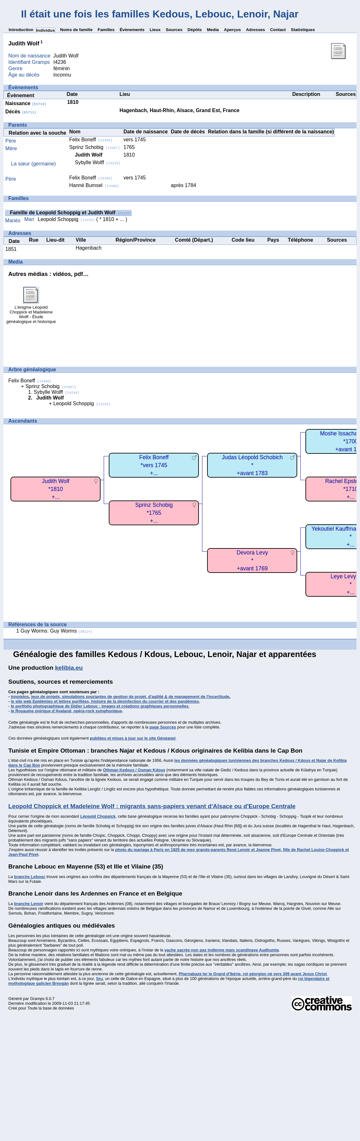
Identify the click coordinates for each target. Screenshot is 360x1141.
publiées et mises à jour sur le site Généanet (132, 738)
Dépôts (194, 29)
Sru (99, 978)
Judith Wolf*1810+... (55, 489)
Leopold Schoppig (66, 219)
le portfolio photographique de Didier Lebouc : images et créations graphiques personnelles (99, 706)
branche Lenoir (28, 903)
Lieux (155, 29)
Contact (278, 29)
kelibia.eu (68, 667)
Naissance (25, 103)
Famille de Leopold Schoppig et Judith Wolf (71, 212)
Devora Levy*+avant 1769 (252, 560)
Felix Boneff (90, 139)
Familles (106, 29)
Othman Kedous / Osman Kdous (134, 770)
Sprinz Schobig (94, 147)
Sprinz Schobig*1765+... (154, 513)
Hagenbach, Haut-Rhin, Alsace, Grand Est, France (179, 110)
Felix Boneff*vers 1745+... (154, 465)
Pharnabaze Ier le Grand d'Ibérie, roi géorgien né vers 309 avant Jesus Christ (253, 973)
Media (213, 29)
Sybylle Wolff (98, 162)
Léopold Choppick (98, 816)
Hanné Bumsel (94, 185)
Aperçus (232, 29)
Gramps (37, 998)
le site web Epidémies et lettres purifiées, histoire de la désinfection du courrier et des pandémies (105, 701)
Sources (174, 29)
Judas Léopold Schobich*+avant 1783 (252, 465)
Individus (45, 30)
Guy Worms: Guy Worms (57, 631)
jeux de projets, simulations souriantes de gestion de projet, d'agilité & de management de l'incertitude (130, 696)
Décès (20, 111)
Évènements (132, 29)
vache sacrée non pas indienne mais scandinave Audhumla (221, 950)
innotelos (20, 696)
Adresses (255, 29)
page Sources (162, 727)
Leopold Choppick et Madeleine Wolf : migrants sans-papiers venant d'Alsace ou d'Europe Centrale (151, 806)
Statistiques (303, 29)
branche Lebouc (29, 876)
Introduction (21, 29)
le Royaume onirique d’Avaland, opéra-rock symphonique (66, 710)
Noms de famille (76, 29)
